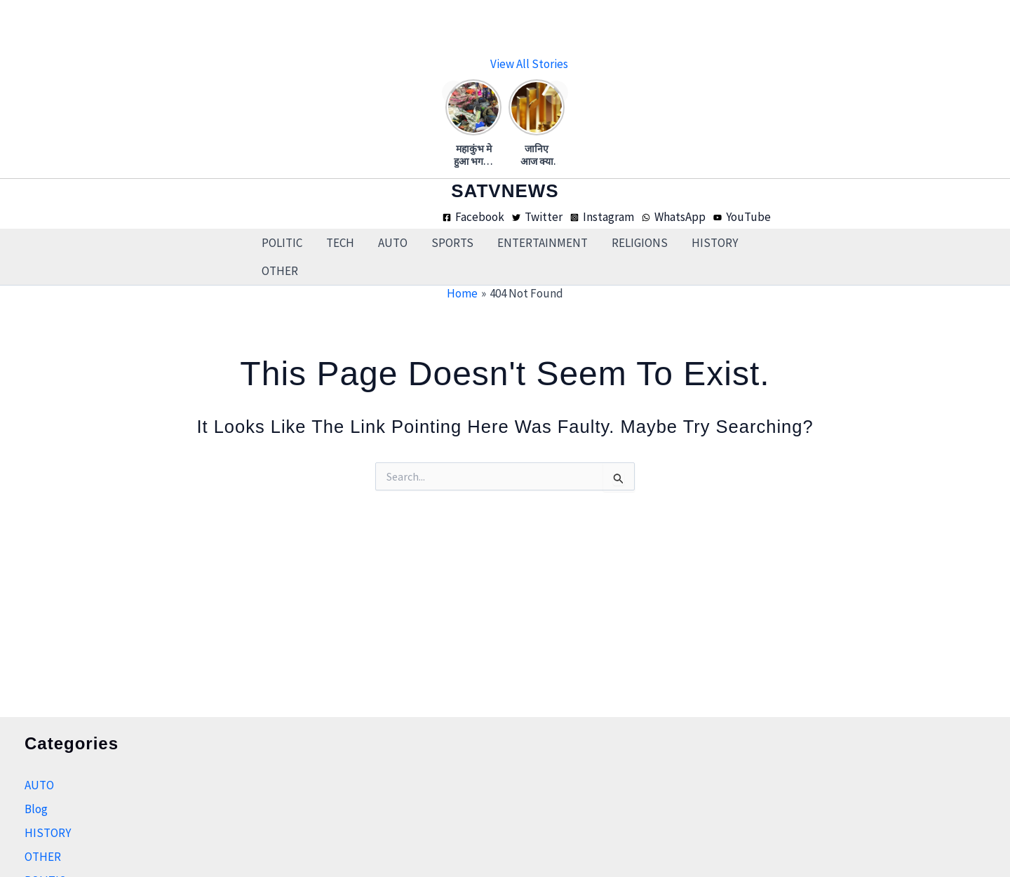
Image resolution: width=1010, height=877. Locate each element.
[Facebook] (473, 217)
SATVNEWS (504, 190)
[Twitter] (537, 217)
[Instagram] (602, 217)
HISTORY (715, 242)
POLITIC (282, 242)
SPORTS (452, 242)
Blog (36, 809)
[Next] (556, 93)
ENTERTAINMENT (542, 242)
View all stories (529, 64)
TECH (340, 242)
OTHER (280, 271)
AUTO (393, 242)
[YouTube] (742, 217)
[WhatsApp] (674, 217)
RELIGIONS (640, 242)
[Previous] (454, 93)
